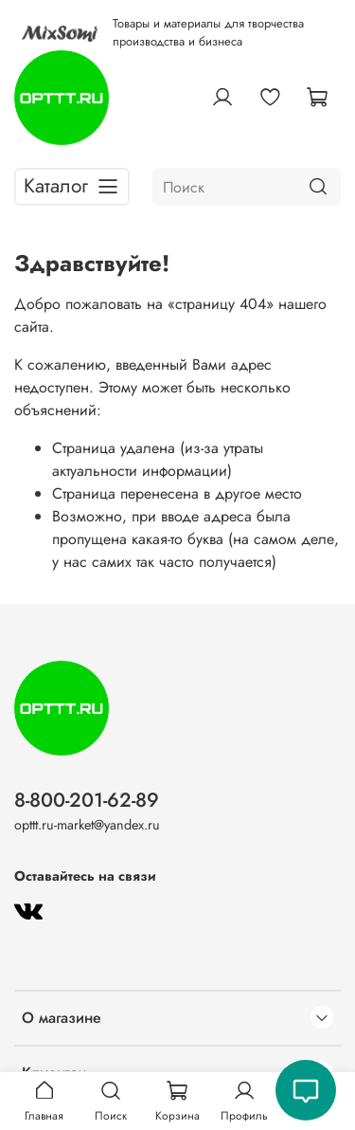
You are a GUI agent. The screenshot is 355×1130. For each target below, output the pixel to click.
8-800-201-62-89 (86, 800)
